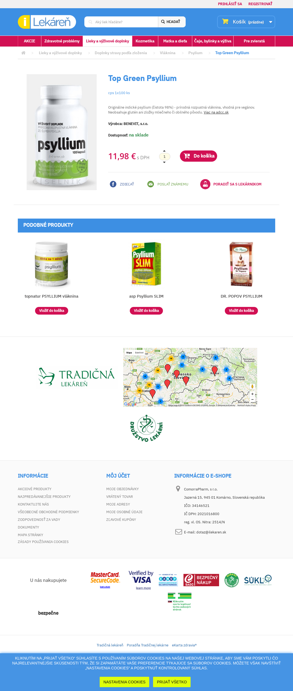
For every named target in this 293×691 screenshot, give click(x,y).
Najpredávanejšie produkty (44, 496)
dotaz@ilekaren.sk (211, 532)
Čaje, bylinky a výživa (212, 41)
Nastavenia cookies (125, 682)
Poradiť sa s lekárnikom (231, 184)
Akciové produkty (34, 489)
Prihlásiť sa (230, 4)
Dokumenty (28, 527)
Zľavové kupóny (121, 519)
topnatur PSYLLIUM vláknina (51, 296)
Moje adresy (118, 504)
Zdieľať (122, 184)
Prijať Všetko (172, 682)
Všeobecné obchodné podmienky (48, 512)
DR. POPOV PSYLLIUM (241, 296)
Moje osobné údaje (124, 512)
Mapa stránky (30, 535)
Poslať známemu (167, 184)
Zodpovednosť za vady (39, 519)
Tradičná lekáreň (110, 646)
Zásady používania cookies (43, 542)
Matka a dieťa (175, 41)
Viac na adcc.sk (216, 112)
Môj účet (118, 476)
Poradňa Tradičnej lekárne (147, 646)
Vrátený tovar (119, 496)
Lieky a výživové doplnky (107, 41)
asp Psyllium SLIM (146, 296)
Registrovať (260, 4)
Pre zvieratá (254, 41)
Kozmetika (145, 41)
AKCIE (29, 41)
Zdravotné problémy (61, 41)
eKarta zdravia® (184, 646)
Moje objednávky (122, 489)
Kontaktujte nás (33, 504)
